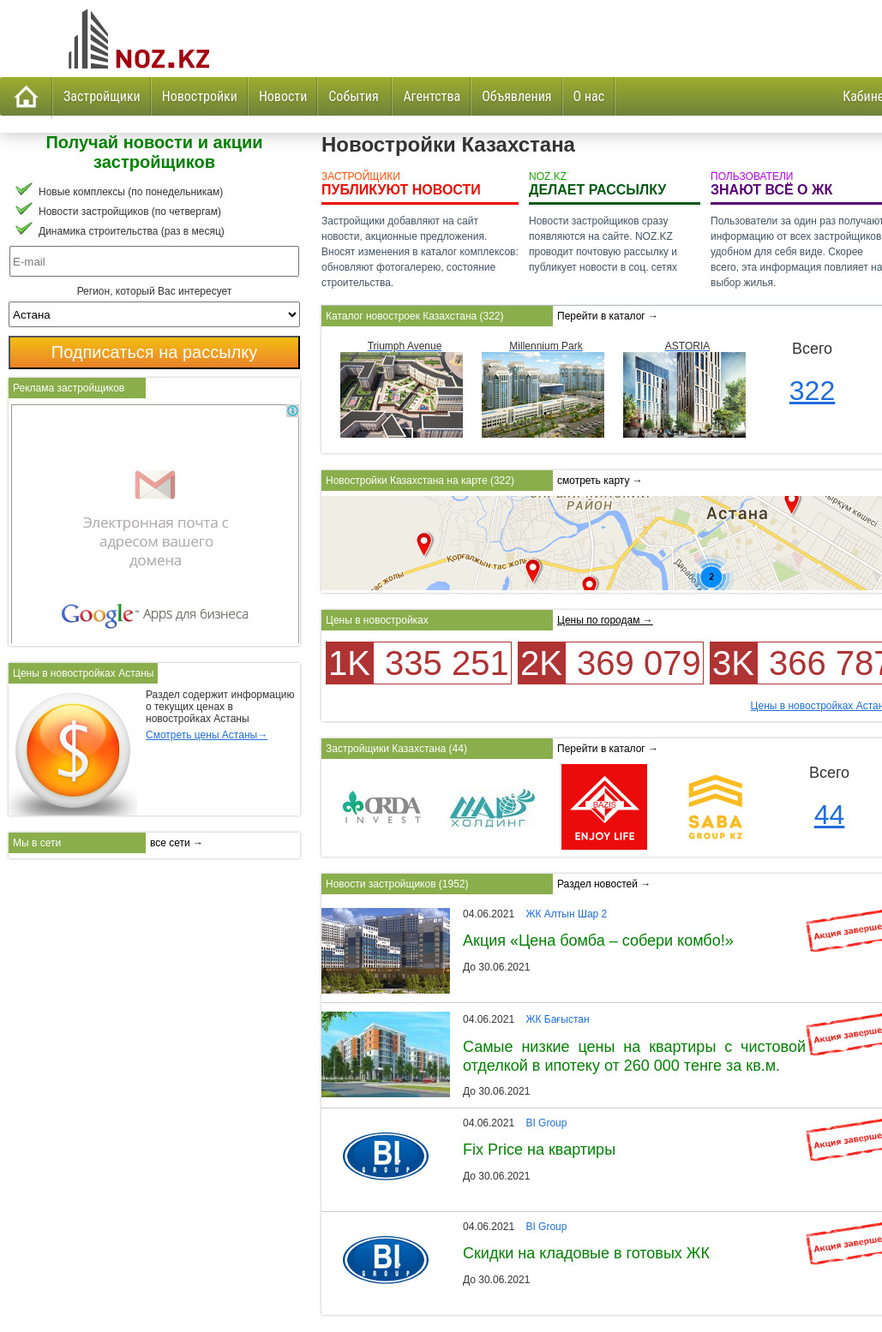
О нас (588, 96)
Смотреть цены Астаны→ (206, 735)
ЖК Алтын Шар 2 (566, 914)
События (354, 96)
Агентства (431, 96)
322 (812, 390)
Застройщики (102, 96)
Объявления (516, 96)
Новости (283, 96)
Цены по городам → (605, 620)
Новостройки (199, 96)
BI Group (546, 1123)
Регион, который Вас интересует (154, 291)
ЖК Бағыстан (557, 1019)
